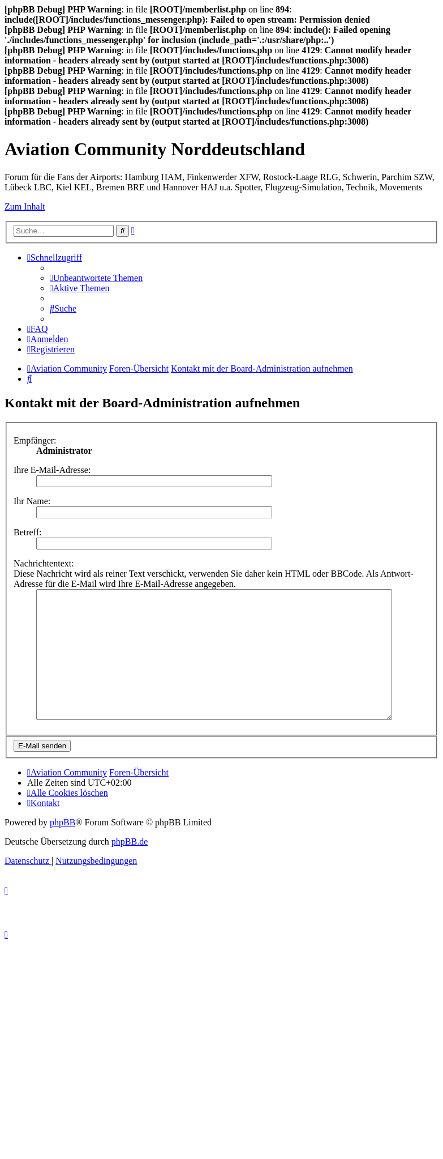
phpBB (62, 848)
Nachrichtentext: (44, 563)
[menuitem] (96, 278)
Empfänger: (35, 440)
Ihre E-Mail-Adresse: (52, 470)
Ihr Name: (32, 501)
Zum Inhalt (25, 206)
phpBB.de (129, 867)
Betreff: (27, 532)
